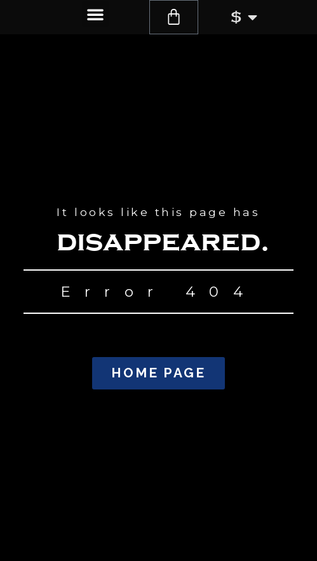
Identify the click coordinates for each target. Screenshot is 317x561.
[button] (95, 14)
